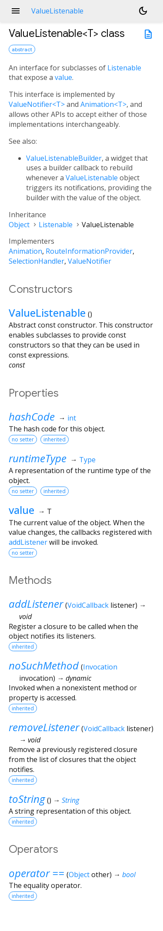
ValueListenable (92, 177)
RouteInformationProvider (89, 251)
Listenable (124, 68)
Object (19, 224)
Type (87, 459)
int (71, 418)
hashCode (32, 416)
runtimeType (38, 458)
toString (27, 799)
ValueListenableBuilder (64, 158)
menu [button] (15, 11)
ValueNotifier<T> (37, 104)
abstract (22, 49)
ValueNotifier (89, 261)
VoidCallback (88, 605)
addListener (28, 542)
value (63, 77)
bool (129, 874)
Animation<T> (103, 104)
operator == (36, 873)
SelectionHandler (36, 261)
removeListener (44, 727)
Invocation (100, 667)
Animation (25, 251)
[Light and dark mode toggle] (143, 11)
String (70, 800)
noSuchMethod (44, 665)
